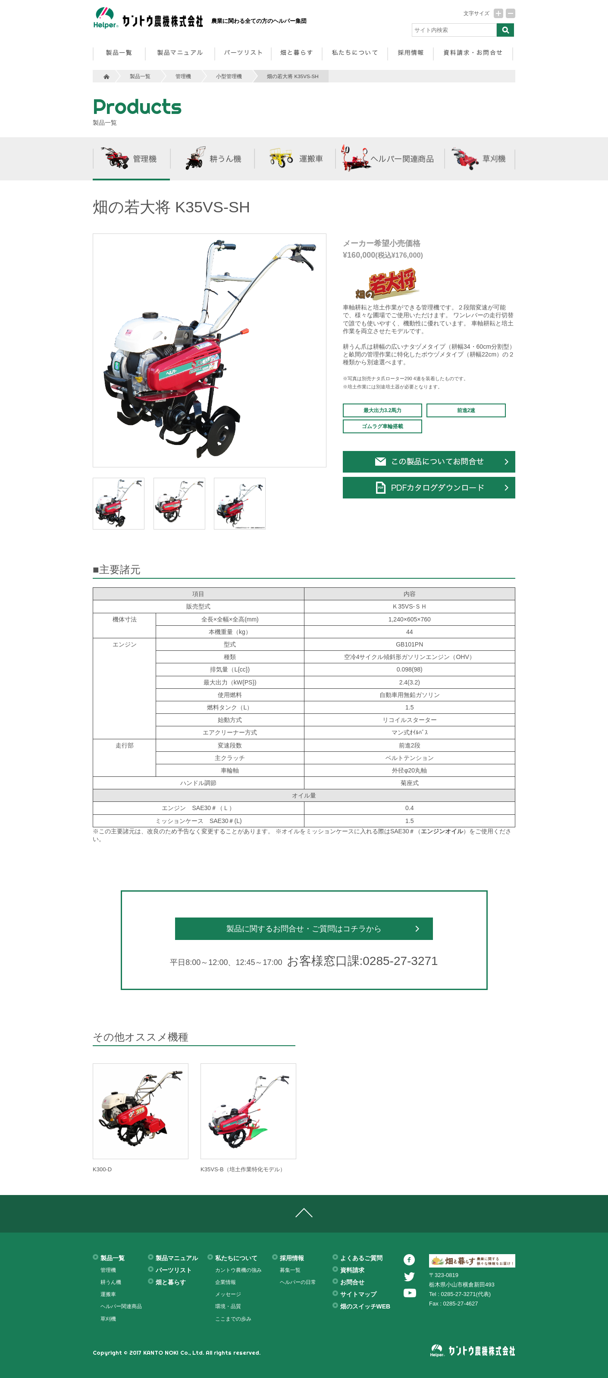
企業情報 (225, 1282)
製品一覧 (140, 76)
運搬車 (108, 1294)
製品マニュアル (177, 1258)
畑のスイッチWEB (365, 1306)
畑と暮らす (171, 1282)
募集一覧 (290, 1270)
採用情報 (292, 1258)
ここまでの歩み (233, 1319)
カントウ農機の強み (238, 1270)
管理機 (183, 76)
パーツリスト (174, 1270)
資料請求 (352, 1270)
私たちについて (236, 1258)
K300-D (102, 1169)
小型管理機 (229, 76)
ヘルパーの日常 (298, 1282)
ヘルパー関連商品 (121, 1306)
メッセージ (228, 1294)
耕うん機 (110, 1282)
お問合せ (352, 1282)
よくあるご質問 (361, 1258)
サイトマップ (358, 1294)
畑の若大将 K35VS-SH (292, 76)
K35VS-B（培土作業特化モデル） (243, 1169)
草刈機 (108, 1319)
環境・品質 (228, 1306)
